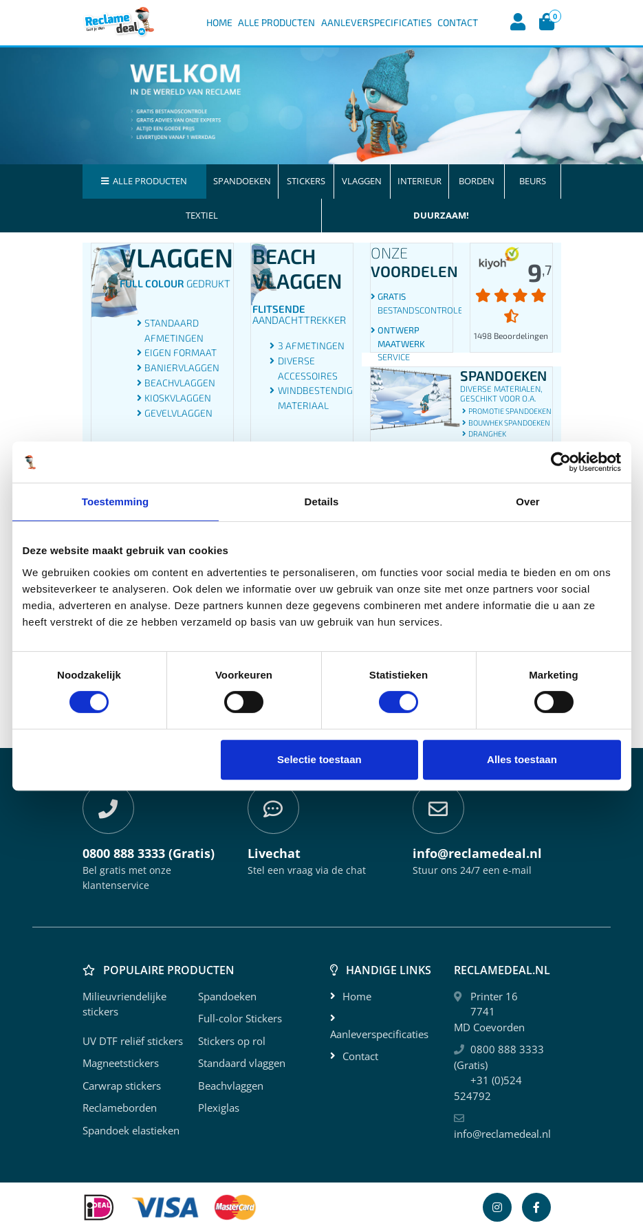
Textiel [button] (202, 215)
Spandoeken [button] (242, 181)
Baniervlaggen (181, 367)
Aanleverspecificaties (376, 22)
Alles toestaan (522, 759)
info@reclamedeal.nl (502, 1134)
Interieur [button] (419, 181)
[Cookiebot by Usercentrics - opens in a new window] (561, 462)
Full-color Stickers (240, 1018)
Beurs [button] (532, 181)
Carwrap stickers (122, 1085)
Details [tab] (322, 501)
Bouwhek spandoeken (509, 422)
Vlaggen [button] (362, 181)
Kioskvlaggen (177, 398)
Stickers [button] (306, 181)
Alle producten (144, 181)
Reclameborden (120, 1107)
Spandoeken (227, 996)
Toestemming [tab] (115, 501)
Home (219, 22)
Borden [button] (476, 181)
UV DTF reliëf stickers (133, 1041)
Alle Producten (276, 22)
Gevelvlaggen (178, 413)
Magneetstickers (121, 1063)
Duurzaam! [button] (441, 215)
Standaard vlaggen (241, 1063)
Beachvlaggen (179, 382)
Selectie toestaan (319, 759)
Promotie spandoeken (510, 410)
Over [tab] (528, 501)
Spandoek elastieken (131, 1130)
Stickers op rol (231, 1041)
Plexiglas (218, 1107)
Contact (457, 22)
